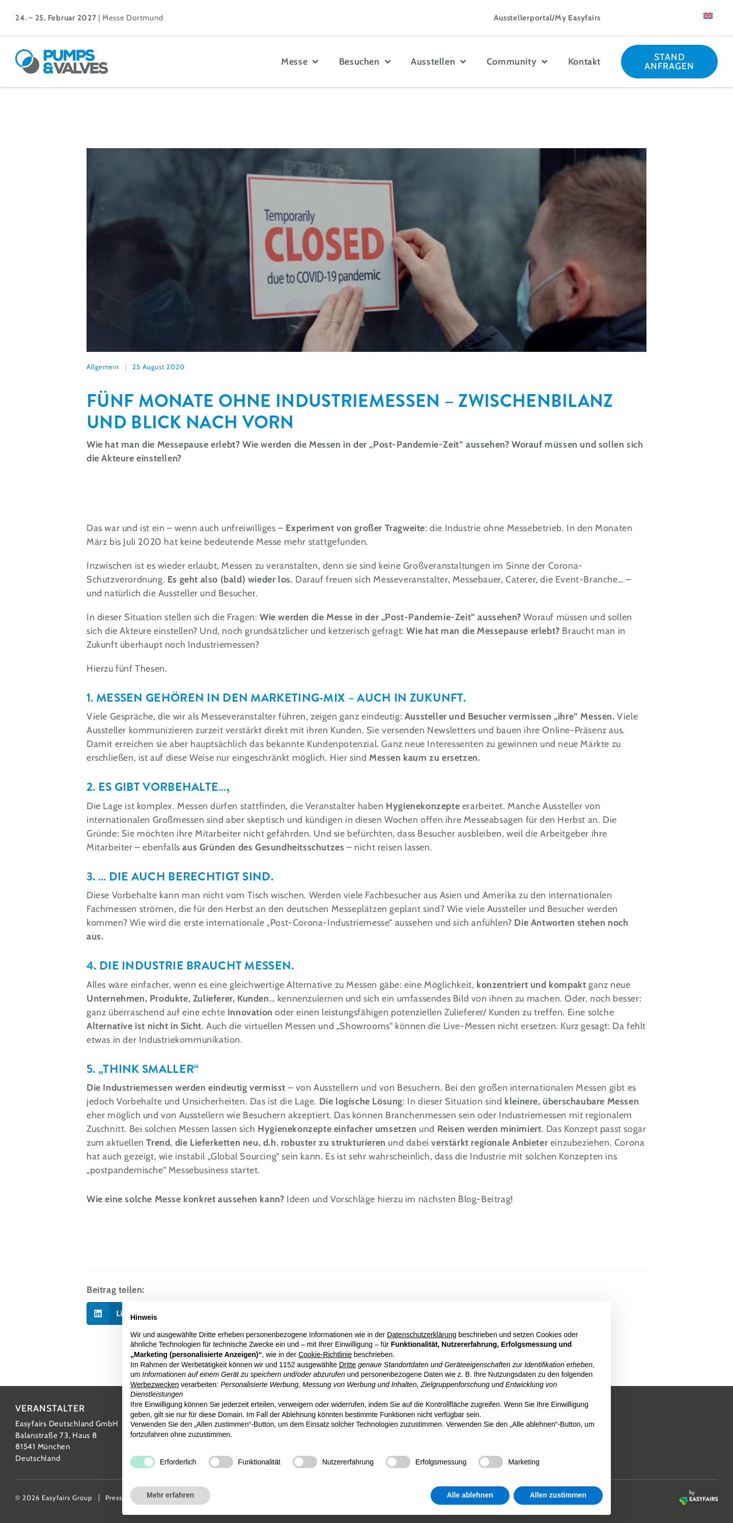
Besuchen (364, 61)
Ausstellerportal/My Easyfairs (547, 17)
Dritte (347, 1365)
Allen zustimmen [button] (558, 1495)
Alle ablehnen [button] (470, 1495)
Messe (300, 61)
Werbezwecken (154, 1384)
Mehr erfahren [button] (170, 1495)
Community (517, 61)
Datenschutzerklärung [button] (421, 1335)
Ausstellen (438, 61)
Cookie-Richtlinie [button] (325, 1354)
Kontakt (584, 61)
